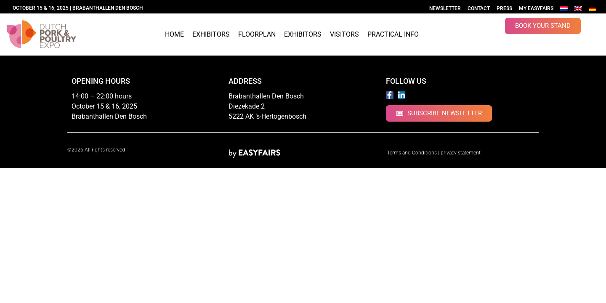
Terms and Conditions (412, 153)
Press (504, 8)
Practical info (393, 34)
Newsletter (445, 8)
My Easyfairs (536, 8)
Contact (479, 8)
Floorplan (257, 34)
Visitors (344, 34)
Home (174, 34)
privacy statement (461, 153)
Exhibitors (211, 34)
